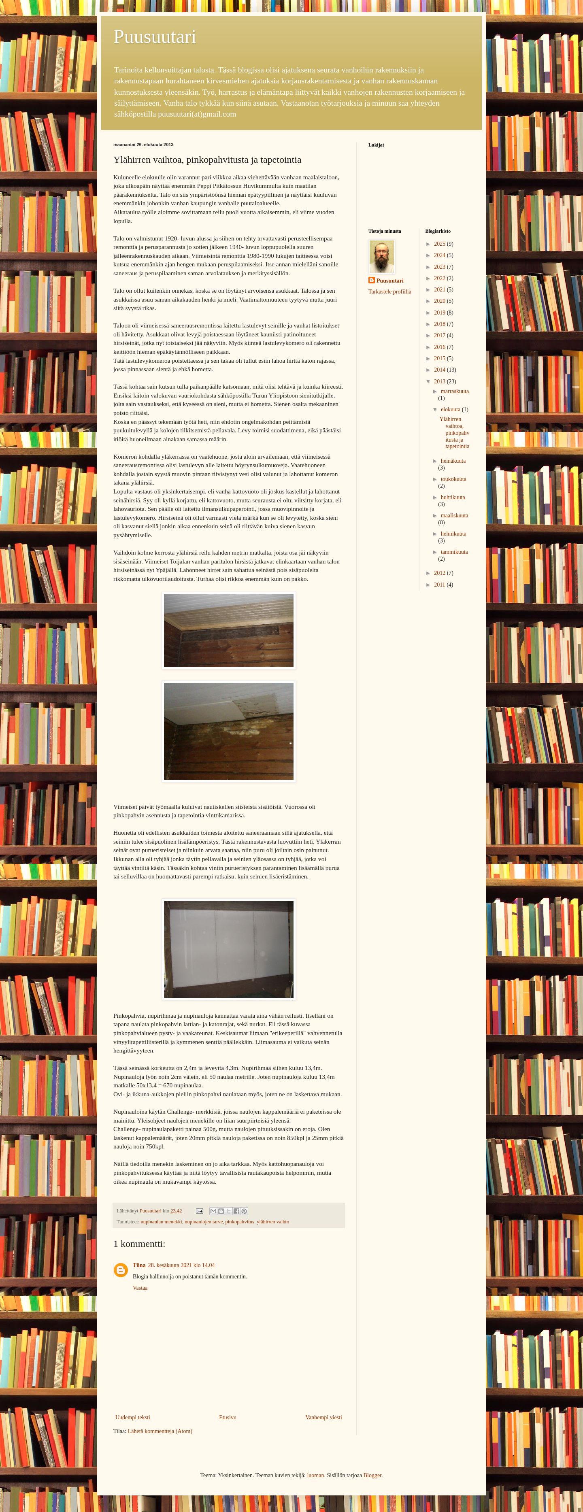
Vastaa (140, 1288)
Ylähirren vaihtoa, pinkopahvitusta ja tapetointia (454, 432)
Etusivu (227, 1417)
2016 (440, 347)
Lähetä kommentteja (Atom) (160, 1431)
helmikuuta (453, 534)
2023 (440, 267)
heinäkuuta (453, 461)
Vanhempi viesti (323, 1417)
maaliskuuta (454, 516)
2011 (440, 585)
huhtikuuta (453, 497)
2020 (440, 301)
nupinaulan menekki (161, 1222)
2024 (440, 255)
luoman (315, 1475)
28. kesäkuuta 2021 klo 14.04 (181, 1265)
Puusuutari (154, 36)
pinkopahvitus (240, 1222)
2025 (440, 244)
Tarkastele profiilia (389, 292)
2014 (440, 370)
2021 (440, 290)
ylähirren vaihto (273, 1222)
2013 (440, 382)
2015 (440, 358)
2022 (440, 278)
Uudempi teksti (132, 1417)
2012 (440, 573)
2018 (440, 324)
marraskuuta (455, 391)
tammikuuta (454, 552)
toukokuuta (453, 479)
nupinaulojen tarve (204, 1222)
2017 (440, 335)
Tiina (139, 1265)
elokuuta (451, 409)
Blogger (372, 1475)
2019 (440, 313)
